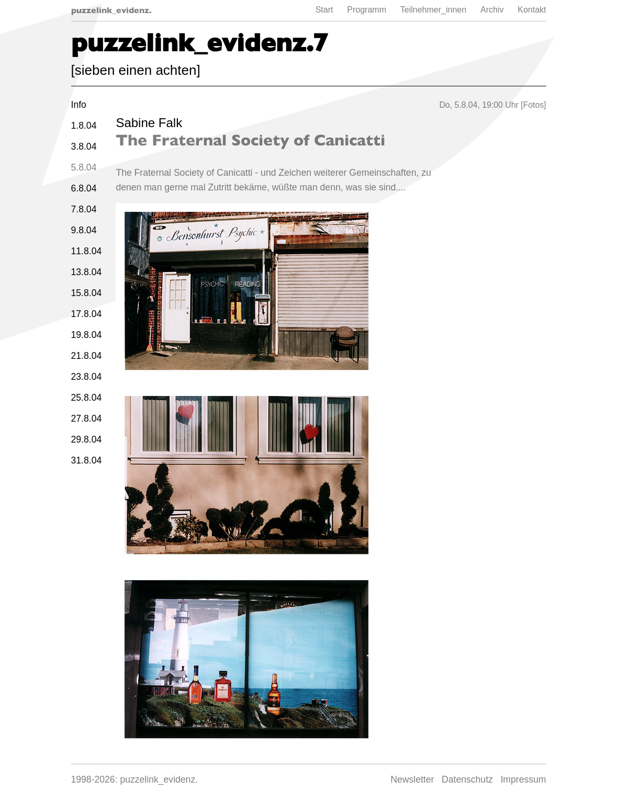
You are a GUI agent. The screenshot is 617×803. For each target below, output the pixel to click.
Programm (366, 9)
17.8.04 (86, 314)
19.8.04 (86, 335)
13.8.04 (86, 272)
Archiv (491, 9)
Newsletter (412, 779)
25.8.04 (86, 397)
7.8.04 (84, 209)
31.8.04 (86, 460)
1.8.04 (84, 125)
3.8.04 (84, 146)
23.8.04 (86, 376)
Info (78, 104)
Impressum (523, 779)
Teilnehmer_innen (433, 9)
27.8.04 (86, 418)
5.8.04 (84, 167)
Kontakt (532, 9)
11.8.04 (86, 251)
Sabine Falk (149, 123)
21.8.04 (86, 355)
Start (324, 9)
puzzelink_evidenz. (111, 10)
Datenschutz (467, 779)
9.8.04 (84, 230)
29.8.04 (86, 439)
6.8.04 (84, 188)
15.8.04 (86, 293)
